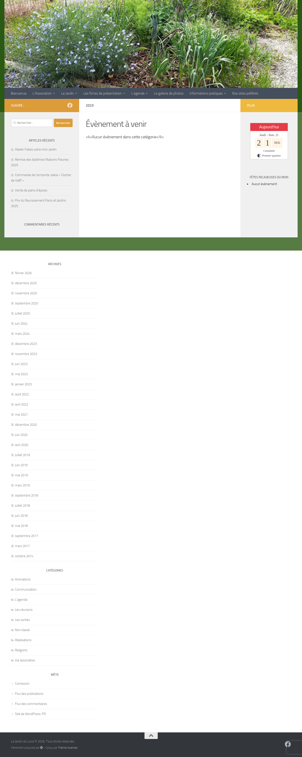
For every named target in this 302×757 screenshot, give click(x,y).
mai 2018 (21, 526)
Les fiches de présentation (102, 93)
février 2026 (23, 273)
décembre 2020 (26, 425)
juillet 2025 (22, 313)
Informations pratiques (206, 93)
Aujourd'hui (269, 127)
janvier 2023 (23, 384)
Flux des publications (29, 694)
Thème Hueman (68, 747)
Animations (23, 579)
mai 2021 (21, 415)
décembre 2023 (26, 344)
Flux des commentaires (31, 704)
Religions (21, 650)
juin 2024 (21, 324)
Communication (26, 589)
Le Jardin (67, 93)
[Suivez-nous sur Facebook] (70, 105)
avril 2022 (21, 404)
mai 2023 (21, 374)
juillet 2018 (22, 506)
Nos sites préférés (245, 93)
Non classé (22, 630)
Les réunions (24, 610)
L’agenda (138, 93)
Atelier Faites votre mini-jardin (36, 149)
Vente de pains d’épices (31, 190)
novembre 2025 (26, 293)
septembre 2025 (26, 303)
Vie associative (25, 660)
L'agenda (21, 600)
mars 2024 (22, 334)
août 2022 (22, 394)
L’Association (42, 93)
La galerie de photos (168, 93)
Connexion (22, 684)
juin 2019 (21, 465)
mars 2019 (22, 485)
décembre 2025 (26, 283)
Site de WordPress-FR (30, 714)
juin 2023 (21, 364)
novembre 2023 (26, 354)
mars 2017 (22, 546)
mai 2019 (21, 475)
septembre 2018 (26, 495)
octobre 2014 (24, 556)
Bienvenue (18, 93)
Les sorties (22, 620)
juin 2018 (21, 516)
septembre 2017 (26, 536)
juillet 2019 (22, 455)
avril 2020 (21, 445)
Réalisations (23, 640)
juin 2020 (21, 435)
